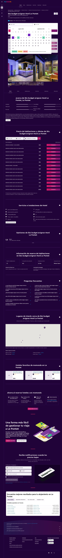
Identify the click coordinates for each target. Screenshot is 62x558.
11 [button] (15, 40)
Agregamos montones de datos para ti (33, 528)
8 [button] (26, 37)
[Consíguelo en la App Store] (51, 543)
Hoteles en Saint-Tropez (37, 513)
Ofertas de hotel (10, 10)
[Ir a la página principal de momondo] (7, 1)
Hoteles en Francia (24, 10)
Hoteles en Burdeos (10, 511)
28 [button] (23, 45)
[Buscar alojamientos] (1, 7)
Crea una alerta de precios (52, 400)
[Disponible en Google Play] (51, 540)
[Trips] (1, 13)
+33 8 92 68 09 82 (11, 19)
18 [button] (43, 40)
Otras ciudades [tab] (10, 499)
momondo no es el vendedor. (33, 526)
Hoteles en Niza (36, 505)
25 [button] (15, 45)
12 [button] (18, 40)
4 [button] (15, 37)
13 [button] (21, 40)
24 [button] (12, 45)
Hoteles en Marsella (10, 508)
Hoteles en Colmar (36, 508)
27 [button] (21, 45)
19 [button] (46, 40)
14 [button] (23, 40)
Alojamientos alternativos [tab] (20, 499)
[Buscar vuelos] (1, 5)
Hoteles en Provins (36, 511)
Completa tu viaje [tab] (40, 499)
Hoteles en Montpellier (11, 513)
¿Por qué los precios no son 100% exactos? (33, 530)
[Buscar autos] (1, 10)
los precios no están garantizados (32, 523)
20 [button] (49, 40)
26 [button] (18, 45)
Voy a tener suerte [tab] (31, 499)
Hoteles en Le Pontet (45, 10)
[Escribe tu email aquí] (20, 474)
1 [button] (26, 34)
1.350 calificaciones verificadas (19, 20)
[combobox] (20, 468)
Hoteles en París (10, 505)
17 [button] (40, 40)
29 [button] (26, 45)
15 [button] (26, 40)
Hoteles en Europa (17, 10)
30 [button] (29, 45)
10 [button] (40, 37)
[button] (2, 2)
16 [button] (29, 40)
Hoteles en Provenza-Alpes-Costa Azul (34, 10)
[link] (33, 409)
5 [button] (18, 37)
